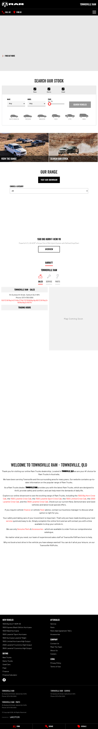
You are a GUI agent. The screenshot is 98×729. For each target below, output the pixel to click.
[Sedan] (28, 116)
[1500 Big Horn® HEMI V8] (49, 224)
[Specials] (81, 726)
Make (16, 102)
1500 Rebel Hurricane (11, 631)
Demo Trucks (8, 661)
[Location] (40, 279)
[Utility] (70, 116)
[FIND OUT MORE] (8, 55)
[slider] (49, 103)
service (9, 521)
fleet (42, 510)
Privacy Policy (55, 663)
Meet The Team (56, 647)
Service (53, 624)
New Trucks (7, 657)
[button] (49, 55)
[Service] (49, 726)
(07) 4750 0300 (27, 297)
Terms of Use (55, 666)
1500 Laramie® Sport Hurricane (14, 634)
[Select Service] (49, 279)
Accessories (37, 529)
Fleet (4, 668)
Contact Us (54, 643)
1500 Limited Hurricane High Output (16, 641)
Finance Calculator (10, 675)
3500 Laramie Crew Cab (37, 501)
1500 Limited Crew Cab (76, 498)
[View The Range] (24, 147)
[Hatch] (14, 116)
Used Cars (6, 664)
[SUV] (56, 116)
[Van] (84, 116)
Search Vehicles (80, 104)
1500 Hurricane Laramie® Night (14, 638)
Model (37, 102)
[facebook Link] (4, 679)
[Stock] (16, 726)
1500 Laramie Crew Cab (21, 498)
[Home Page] (13, 4)
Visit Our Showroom (49, 179)
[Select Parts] (57, 279)
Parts (52, 627)
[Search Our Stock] (73, 147)
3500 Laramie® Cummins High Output (17, 648)
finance (27, 510)
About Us (54, 650)
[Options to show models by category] (49, 191)
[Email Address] (24, 301)
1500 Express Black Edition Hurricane (17, 627)
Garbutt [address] (49, 262)
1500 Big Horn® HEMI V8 (12, 624)
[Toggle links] (11, 717)
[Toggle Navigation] (94, 12)
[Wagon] (42, 116)
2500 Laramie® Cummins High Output (17, 645)
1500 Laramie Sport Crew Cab (49, 498)
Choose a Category (49, 189)
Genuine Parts (23, 529)
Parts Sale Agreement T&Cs (61, 631)
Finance (6, 671)
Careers (53, 654)
